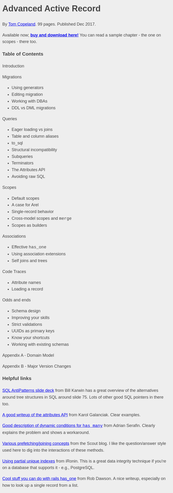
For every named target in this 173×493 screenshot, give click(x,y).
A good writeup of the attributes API (35, 415)
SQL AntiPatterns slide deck (28, 390)
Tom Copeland (21, 24)
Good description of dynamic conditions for (52, 425)
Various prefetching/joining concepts (35, 443)
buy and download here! (54, 35)
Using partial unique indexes (28, 461)
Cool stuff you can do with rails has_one (39, 478)
